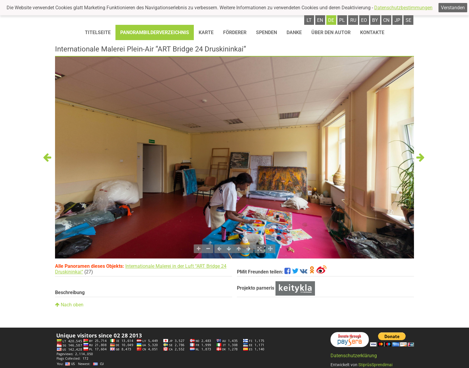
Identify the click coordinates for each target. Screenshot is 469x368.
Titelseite (98, 32)
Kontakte (372, 32)
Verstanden (453, 7)
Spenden (266, 32)
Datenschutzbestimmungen (403, 7)
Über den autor (331, 32)
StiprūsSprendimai (375, 364)
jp (397, 20)
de (331, 20)
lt (309, 20)
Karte (206, 32)
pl (342, 20)
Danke (294, 32)
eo (364, 20)
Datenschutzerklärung (354, 355)
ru (353, 20)
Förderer (234, 32)
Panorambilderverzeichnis (154, 32)
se (408, 20)
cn (386, 20)
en (320, 20)
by (375, 20)
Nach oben (69, 305)
